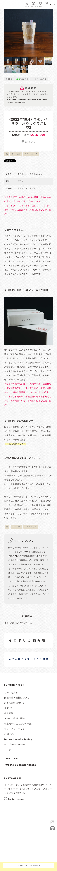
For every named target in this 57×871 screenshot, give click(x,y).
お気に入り (28, 141)
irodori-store (16, 799)
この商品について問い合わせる (28, 865)
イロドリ (10, 4)
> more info (20, 102)
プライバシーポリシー (15, 729)
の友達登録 (22, 79)
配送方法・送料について (16, 698)
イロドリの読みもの (14, 744)
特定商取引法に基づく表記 (18, 724)
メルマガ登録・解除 (14, 718)
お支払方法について (14, 703)
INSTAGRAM (13, 778)
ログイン (27, 6)
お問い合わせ (11, 734)
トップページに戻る (39, 79)
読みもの (33, 6)
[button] (16, 33)
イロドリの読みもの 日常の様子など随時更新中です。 (20, 637)
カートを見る (11, 693)
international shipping (18, 739)
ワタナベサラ (31, 154)
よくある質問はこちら (15, 444)
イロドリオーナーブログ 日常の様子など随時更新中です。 (20, 656)
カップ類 (16, 154)
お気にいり (40, 6)
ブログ (7, 750)
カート (47, 6)
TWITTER (11, 759)
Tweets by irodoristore (20, 765)
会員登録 (9, 79)
